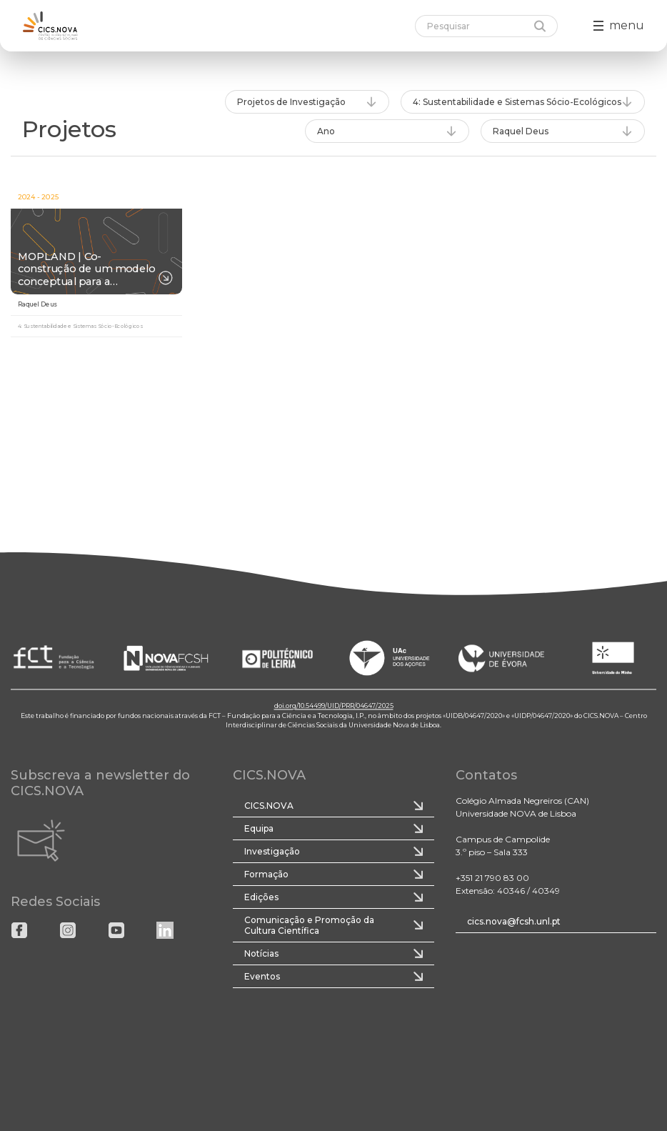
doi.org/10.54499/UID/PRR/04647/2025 (333, 706)
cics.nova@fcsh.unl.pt (514, 921)
